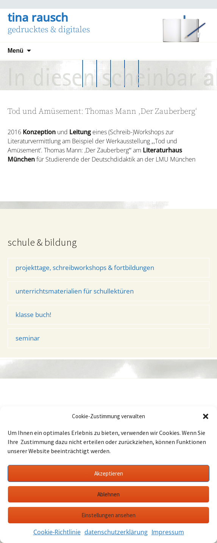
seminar (28, 338)
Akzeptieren (108, 473)
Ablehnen (108, 494)
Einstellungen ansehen (108, 515)
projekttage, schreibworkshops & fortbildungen (85, 267)
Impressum (167, 532)
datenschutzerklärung (116, 532)
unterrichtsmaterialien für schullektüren (75, 291)
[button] (205, 416)
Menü (15, 50)
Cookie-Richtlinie (57, 532)
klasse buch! (33, 314)
